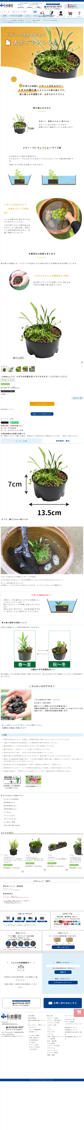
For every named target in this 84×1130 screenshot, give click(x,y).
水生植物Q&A (34, 1040)
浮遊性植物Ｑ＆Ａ (10, 809)
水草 (4, 16)
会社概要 (31, 1016)
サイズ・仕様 (21, 441)
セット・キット (52, 1050)
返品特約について (7, 409)
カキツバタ (51, 1032)
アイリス (50, 1034)
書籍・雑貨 (51, 1055)
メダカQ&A (33, 1049)
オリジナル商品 (52, 1052)
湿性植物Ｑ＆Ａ (9, 802)
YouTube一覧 (70, 1019)
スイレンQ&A (34, 1045)
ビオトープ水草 (52, 1018)
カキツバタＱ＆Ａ (10, 819)
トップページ (5, 20)
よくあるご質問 (9, 822)
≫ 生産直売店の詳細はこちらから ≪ (13, 903)
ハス (27, 16)
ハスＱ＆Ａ (8, 812)
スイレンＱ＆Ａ (9, 816)
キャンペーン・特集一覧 (73, 1016)
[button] (2, 854)
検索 (35, 12)
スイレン (37, 16)
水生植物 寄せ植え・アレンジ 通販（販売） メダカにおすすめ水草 (34, 20)
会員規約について (71, 1030)
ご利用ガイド (33, 1032)
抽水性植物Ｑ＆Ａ (10, 806)
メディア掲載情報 (34, 1029)
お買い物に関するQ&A (12, 825)
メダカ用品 (51, 1043)
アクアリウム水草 (16, 16)
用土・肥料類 (52, 1041)
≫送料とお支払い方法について (14, 728)
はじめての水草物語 (11, 799)
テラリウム (51, 1048)
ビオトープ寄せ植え (54, 1020)
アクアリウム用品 (53, 1046)
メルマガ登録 (69, 1022)
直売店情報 (32, 1018)
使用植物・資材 (63, 441)
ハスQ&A (32, 1042)
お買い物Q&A (34, 1038)
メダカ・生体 (52, 1025)
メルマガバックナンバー (74, 1024)
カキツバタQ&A (34, 1047)
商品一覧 (50, 1016)
